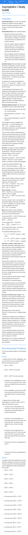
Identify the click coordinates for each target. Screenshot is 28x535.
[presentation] (12, 77)
